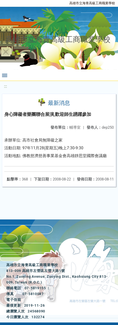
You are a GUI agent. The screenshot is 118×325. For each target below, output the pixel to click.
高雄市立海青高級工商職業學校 (92, 3)
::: (5, 86)
